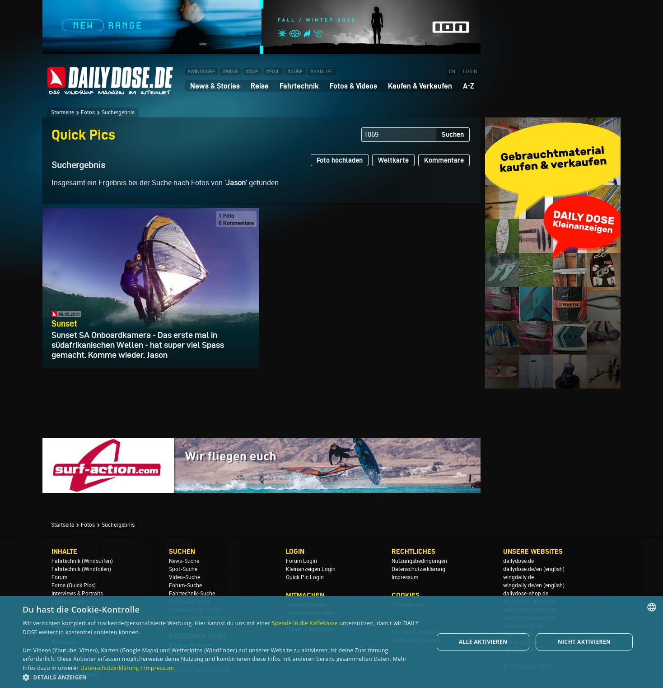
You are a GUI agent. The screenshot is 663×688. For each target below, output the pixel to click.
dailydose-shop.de (525, 593)
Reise (260, 86)
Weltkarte (393, 160)
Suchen (453, 134)
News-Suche (184, 561)
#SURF (295, 72)
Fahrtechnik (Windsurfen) (82, 561)
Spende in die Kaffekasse (305, 623)
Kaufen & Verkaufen (420, 86)
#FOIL (273, 72)
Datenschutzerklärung (418, 569)
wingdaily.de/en (522, 585)
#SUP (252, 72)
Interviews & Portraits (77, 593)
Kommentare (444, 160)
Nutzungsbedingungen (419, 561)
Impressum (405, 577)
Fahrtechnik (299, 86)
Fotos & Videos (353, 86)
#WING (230, 72)
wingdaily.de (518, 577)
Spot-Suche (183, 569)
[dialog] (331, 642)
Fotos (88, 112)
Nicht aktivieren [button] (584, 642)
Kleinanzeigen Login (311, 569)
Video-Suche (184, 577)
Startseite (62, 112)
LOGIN (470, 72)
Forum (59, 577)
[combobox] (651, 607)
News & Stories (215, 86)
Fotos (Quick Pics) (73, 585)
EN (452, 72)
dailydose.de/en (522, 569)
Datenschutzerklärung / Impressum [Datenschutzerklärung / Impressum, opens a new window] (127, 668)
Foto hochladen (340, 160)
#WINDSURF (201, 72)
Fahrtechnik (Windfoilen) (81, 569)
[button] (222, 677)
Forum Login (301, 561)
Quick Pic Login (305, 577)
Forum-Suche (185, 585)
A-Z (468, 86)
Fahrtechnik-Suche (192, 593)
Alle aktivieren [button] (483, 642)
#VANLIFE (321, 72)
